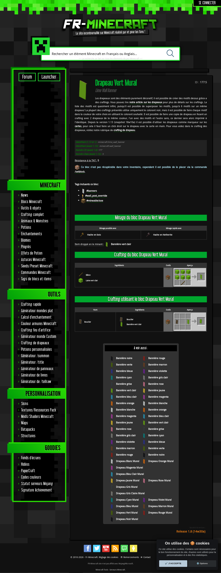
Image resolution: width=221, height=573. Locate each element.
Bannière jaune (156, 390)
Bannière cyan (124, 377)
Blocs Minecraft (31, 105)
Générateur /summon (35, 259)
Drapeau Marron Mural (161, 506)
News (24, 99)
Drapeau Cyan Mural (127, 499)
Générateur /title (32, 266)
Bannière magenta (158, 396)
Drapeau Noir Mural (127, 519)
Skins (24, 307)
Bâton (88, 275)
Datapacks (28, 333)
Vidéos (25, 368)
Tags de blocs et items (36, 182)
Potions (26, 131)
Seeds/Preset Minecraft (37, 169)
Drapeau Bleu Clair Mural (130, 474)
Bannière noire (124, 358)
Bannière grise (124, 384)
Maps (24, 326)
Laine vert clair (92, 280)
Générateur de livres (34, 278)
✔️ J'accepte (173, 563)
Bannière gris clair (158, 377)
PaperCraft (28, 374)
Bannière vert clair (121, 244)
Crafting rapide (31, 208)
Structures (28, 339)
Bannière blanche (157, 403)
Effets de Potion (32, 156)
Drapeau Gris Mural (127, 487)
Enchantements (31, 137)
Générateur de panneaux (37, 272)
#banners (91, 190)
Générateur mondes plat (37, 214)
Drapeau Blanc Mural (127, 461)
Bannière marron (157, 364)
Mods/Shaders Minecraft (37, 320)
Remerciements (131, 557)
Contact (147, 557)
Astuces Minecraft (33, 163)
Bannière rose (156, 384)
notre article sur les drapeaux (145, 102)
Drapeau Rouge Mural (160, 512)
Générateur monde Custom (38, 240)
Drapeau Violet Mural (160, 499)
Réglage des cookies (108, 557)
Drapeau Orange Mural (161, 461)
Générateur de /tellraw (36, 285)
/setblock (80, 171)
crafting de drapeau (124, 130)
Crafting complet (32, 118)
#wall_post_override (96, 195)
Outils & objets (31, 111)
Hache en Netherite (162, 234)
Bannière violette (157, 371)
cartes (78, 126)
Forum (27, 77)
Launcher (49, 77)
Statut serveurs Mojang (37, 387)
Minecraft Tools (102, 569)
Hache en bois (94, 234)
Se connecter (207, 3)
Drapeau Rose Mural (159, 480)
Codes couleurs (31, 381)
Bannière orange (125, 403)
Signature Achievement (36, 393)
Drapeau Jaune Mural (127, 480)
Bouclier (87, 322)
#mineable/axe (94, 200)
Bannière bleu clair (126, 396)
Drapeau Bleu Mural (127, 506)
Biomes (26, 144)
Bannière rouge (156, 358)
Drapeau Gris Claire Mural (130, 493)
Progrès (26, 150)
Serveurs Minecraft (117, 569)
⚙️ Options (202, 563)
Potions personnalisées (36, 253)
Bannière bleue (124, 371)
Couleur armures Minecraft (38, 227)
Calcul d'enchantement (36, 221)
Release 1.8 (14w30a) (190, 531)
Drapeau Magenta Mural (129, 467)
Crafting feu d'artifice (35, 233)
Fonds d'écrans (31, 361)
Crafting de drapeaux (35, 246)
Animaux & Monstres (34, 124)
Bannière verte (124, 364)
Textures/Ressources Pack (38, 313)
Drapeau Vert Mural (127, 512)
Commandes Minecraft (36, 176)
